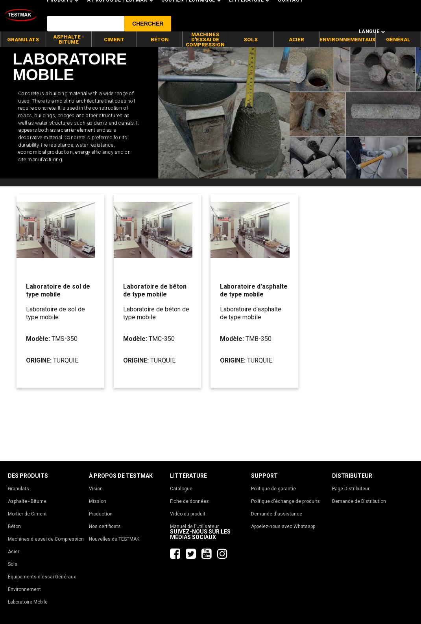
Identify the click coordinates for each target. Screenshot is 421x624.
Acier (13, 551)
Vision (96, 488)
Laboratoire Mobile (28, 602)
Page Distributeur (350, 488)
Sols (12, 564)
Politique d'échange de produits (285, 501)
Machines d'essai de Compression (46, 539)
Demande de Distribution (359, 501)
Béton (14, 526)
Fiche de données (189, 501)
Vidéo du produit (187, 514)
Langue (372, 31)
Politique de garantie (273, 488)
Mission (97, 501)
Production (101, 514)
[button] (147, 23)
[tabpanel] (210, 113)
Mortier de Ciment (27, 514)
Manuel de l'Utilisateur (194, 526)
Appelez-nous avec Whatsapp (283, 526)
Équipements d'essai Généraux (42, 576)
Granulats (18, 488)
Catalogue (181, 488)
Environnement (24, 589)
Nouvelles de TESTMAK (114, 539)
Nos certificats (105, 526)
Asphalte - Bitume (27, 501)
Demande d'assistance (276, 514)
